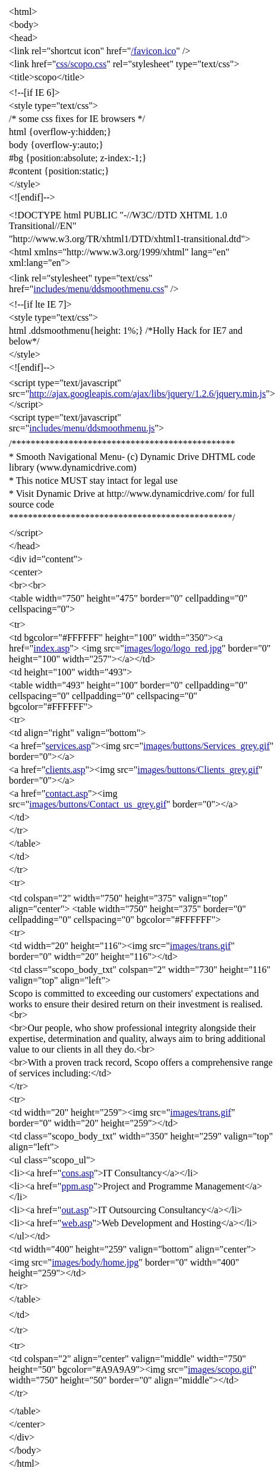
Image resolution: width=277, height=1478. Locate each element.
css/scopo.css (81, 64)
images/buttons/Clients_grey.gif (198, 770)
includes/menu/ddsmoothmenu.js (92, 428)
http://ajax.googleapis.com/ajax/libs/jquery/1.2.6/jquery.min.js (147, 394)
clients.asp (65, 770)
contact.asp (66, 793)
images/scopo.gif (220, 1369)
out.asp (75, 1210)
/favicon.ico (153, 51)
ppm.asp (77, 1186)
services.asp (68, 746)
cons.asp (77, 1173)
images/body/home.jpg (95, 1262)
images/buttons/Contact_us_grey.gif (97, 804)
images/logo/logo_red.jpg (173, 648)
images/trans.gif (200, 946)
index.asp (51, 648)
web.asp (76, 1223)
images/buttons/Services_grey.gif (206, 746)
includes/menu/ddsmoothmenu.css (98, 289)
